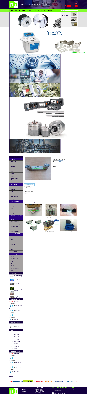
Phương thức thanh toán (40, 392)
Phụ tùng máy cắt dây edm (16, 234)
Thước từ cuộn (14, 194)
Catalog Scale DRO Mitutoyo (15, 339)
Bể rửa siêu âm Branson (16, 215)
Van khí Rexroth (69, 231)
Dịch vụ (23, 392)
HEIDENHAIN (13, 161)
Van (11, 263)
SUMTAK (12, 164)
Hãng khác (13, 176)
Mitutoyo (12, 206)
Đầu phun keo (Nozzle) (15, 228)
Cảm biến (12, 256)
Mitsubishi (13, 244)
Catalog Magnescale (14, 343)
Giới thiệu (24, 389)
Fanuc (12, 239)
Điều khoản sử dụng (39, 389)
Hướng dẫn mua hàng (39, 391)
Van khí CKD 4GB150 (33, 231)
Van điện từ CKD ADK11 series (51, 231)
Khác (12, 270)
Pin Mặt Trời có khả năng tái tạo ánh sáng (16, 285)
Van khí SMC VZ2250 (69, 217)
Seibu (12, 246)
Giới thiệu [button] (22, 10)
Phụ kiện (12, 182)
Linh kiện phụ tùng (15, 254)
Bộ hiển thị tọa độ (15, 201)
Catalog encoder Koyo (14, 338)
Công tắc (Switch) (14, 258)
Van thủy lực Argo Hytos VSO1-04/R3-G (33, 217)
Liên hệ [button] (50, 10)
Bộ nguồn (13, 265)
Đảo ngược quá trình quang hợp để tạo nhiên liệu (18, 289)
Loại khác (13, 211)
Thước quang (14, 184)
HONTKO (12, 173)
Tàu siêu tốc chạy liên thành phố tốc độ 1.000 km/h (16, 276)
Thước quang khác (14, 196)
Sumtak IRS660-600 (65, 24)
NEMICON (13, 166)
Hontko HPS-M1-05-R (66, 19)
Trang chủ (24, 387)
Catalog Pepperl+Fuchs (14, 346)
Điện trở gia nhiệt (14, 226)
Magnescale (13, 189)
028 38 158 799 (18, 305)
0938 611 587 (16, 319)
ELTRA (12, 168)
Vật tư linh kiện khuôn (15, 231)
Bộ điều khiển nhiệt (14, 221)
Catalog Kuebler (13, 348)
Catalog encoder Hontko (15, 332)
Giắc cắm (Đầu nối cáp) (15, 224)
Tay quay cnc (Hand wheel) (14, 179)
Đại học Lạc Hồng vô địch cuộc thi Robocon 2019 (18, 281)
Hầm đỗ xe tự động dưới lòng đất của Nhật (18, 293)
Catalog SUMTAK (13, 344)
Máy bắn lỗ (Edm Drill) (15, 251)
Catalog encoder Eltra (14, 336)
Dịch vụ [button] (37, 10)
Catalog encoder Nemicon (15, 334)
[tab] (29, 185)
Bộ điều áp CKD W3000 (51, 217)
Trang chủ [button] (14, 10)
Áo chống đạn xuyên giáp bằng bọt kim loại (18, 297)
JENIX (12, 191)
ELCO (12, 171)
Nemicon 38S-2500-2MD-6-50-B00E (65, 15)
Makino (12, 242)
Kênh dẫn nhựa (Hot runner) (15, 219)
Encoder (13, 159)
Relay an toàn (13, 261)
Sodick (12, 249)
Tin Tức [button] (43, 10)
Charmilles (13, 237)
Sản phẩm (24, 391)
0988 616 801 (17, 301)
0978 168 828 (18, 310)
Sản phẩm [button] (29, 10)
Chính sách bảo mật (39, 390)
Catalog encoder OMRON (15, 341)
